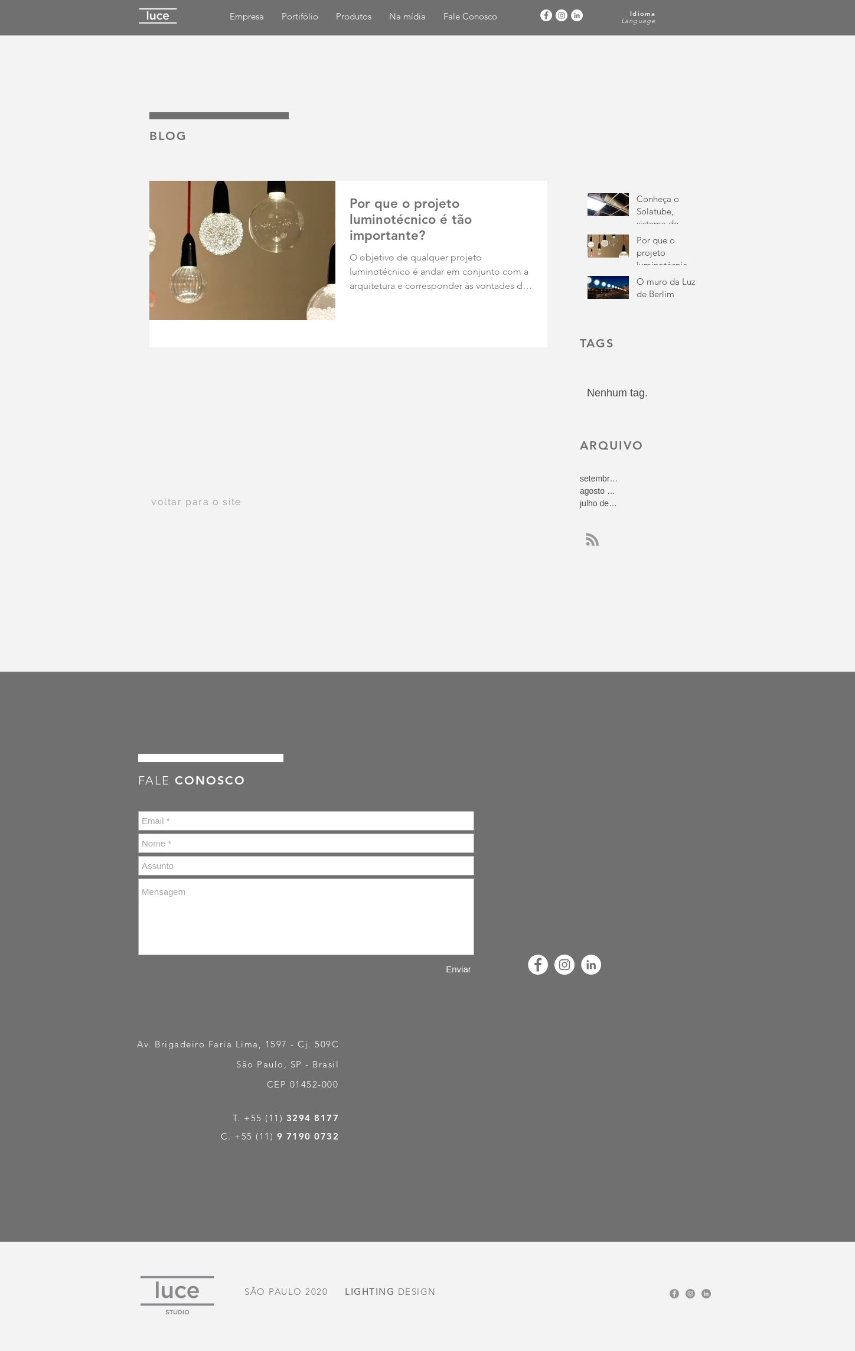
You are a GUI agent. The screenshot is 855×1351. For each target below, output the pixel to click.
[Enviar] (458, 969)
